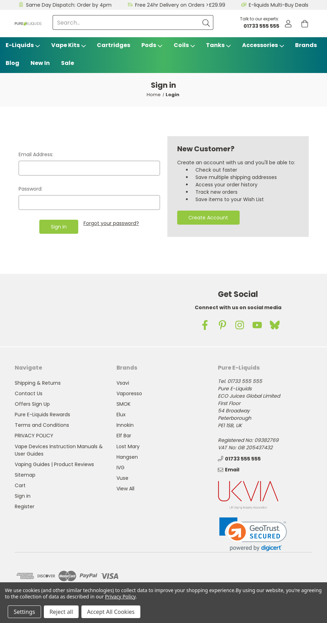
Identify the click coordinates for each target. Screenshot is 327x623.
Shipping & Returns (38, 382)
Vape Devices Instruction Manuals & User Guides (59, 450)
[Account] (288, 23)
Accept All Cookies (111, 612)
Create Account (208, 217)
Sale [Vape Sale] (67, 63)
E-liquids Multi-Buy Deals (278, 4)
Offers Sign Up (32, 403)
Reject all (61, 612)
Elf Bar (123, 435)
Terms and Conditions (42, 425)
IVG (120, 467)
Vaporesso (129, 393)
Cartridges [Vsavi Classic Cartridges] (113, 45)
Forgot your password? (111, 223)
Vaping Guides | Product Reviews (54, 464)
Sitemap (25, 474)
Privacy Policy (120, 596)
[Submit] (206, 22)
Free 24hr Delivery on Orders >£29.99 (180, 4)
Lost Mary (128, 446)
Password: (30, 188)
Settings (24, 612)
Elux (121, 414)
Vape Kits (68, 45)
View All (125, 488)
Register (24, 506)
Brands (306, 45)
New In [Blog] (40, 63)
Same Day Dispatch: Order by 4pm (69, 4)
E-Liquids (23, 45)
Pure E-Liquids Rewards (42, 414)
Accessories (263, 45)
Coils (184, 45)
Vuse (122, 478)
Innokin (125, 425)
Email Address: (36, 154)
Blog (12, 63)
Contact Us (28, 393)
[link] (253, 534)
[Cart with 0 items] (304, 23)
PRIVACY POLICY (34, 435)
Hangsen (127, 456)
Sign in (23, 495)
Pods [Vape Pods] (151, 45)
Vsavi (122, 382)
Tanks (218, 45)
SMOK (123, 403)
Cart (20, 485)
